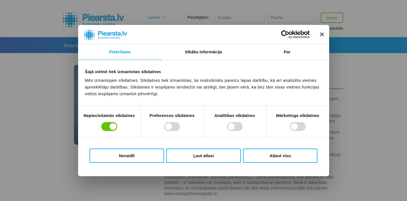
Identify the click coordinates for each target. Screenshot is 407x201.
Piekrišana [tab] (119, 51)
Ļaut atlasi (203, 155)
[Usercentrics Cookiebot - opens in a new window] (285, 34)
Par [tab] (287, 51)
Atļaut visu (280, 155)
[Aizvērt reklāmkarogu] (322, 35)
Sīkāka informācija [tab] (203, 51)
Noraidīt (127, 155)
